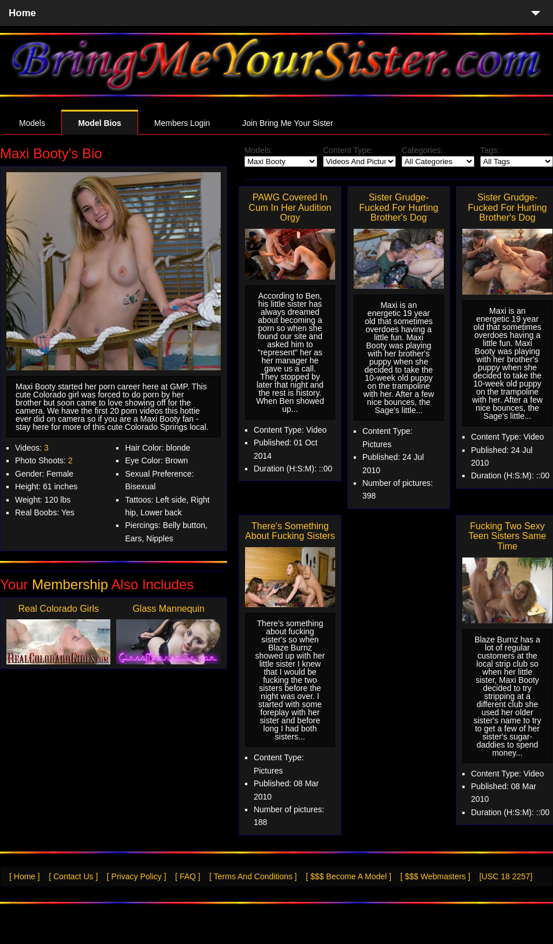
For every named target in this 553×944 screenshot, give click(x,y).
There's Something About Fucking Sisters (290, 531)
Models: (258, 150)
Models (32, 123)
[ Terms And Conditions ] (252, 876)
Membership (70, 584)
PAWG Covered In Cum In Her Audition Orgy (289, 207)
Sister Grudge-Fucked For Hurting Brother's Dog (398, 207)
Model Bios (99, 123)
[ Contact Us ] (73, 876)
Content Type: (348, 150)
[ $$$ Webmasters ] (435, 876)
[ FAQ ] (188, 876)
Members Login (182, 123)
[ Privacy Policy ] (136, 876)
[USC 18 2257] (505, 876)
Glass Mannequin (168, 609)
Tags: (489, 150)
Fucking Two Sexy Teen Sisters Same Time (507, 536)
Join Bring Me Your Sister (287, 123)
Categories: (422, 150)
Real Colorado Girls (58, 609)
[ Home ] (24, 876)
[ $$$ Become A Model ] (348, 876)
